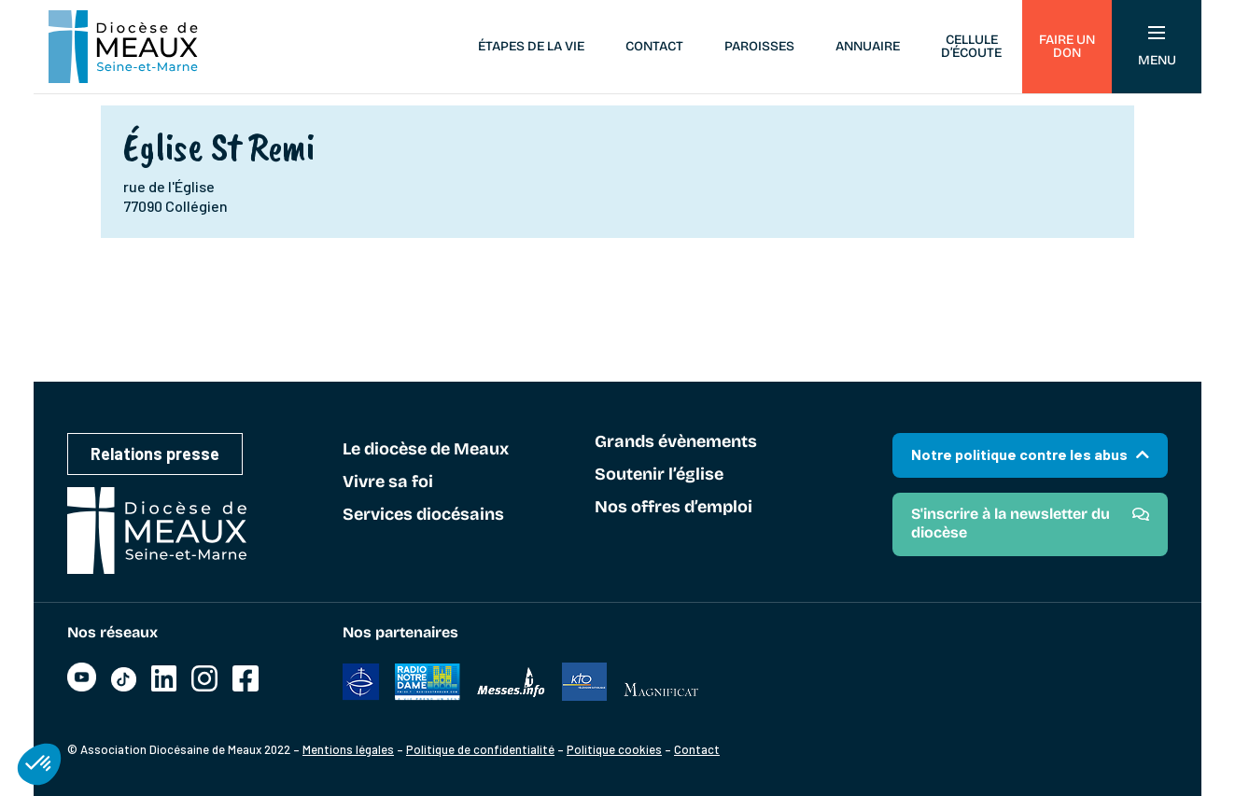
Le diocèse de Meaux (426, 449)
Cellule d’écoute (971, 46)
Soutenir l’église (659, 475)
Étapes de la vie (531, 46)
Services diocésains (423, 515)
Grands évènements (676, 442)
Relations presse (155, 453)
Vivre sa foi (388, 482)
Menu (1157, 47)
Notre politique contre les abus (1019, 454)
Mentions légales (348, 749)
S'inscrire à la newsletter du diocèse (1010, 523)
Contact (654, 46)
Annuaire (867, 46)
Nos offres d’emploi (673, 507)
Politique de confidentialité (480, 749)
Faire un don (1067, 46)
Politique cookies (614, 749)
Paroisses (759, 46)
